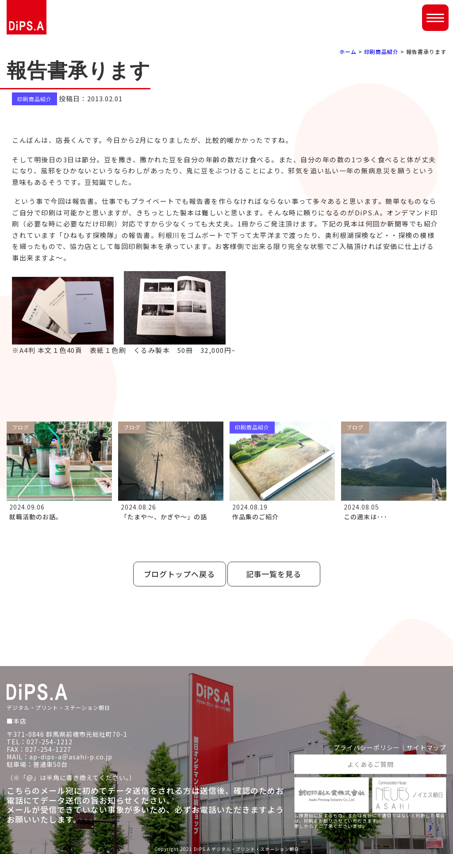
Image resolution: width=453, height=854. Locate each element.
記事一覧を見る (274, 573)
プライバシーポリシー (367, 747)
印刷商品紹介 (381, 51)
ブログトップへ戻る (179, 573)
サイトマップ (426, 747)
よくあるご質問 (370, 764)
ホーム (348, 51)
